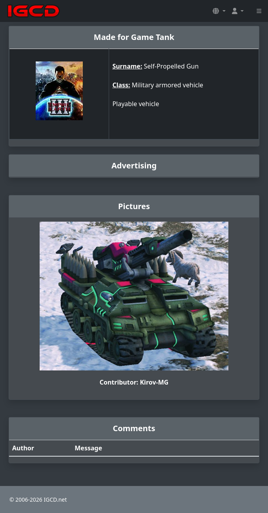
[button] (219, 11)
